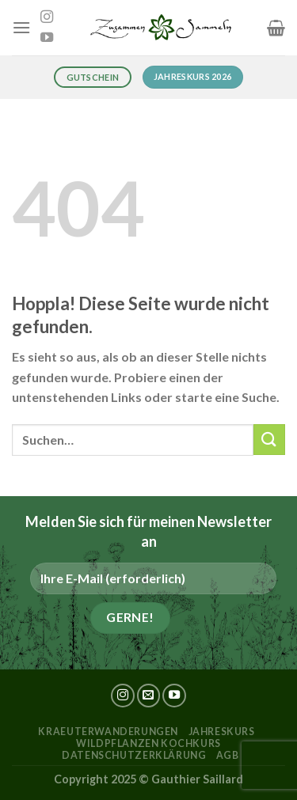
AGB (227, 755)
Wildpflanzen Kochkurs (148, 743)
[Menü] (21, 27)
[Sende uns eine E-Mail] (149, 695)
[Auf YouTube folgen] (46, 38)
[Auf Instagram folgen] (46, 17)
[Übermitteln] (269, 439)
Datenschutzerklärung (134, 755)
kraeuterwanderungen (108, 731)
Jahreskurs (221, 731)
